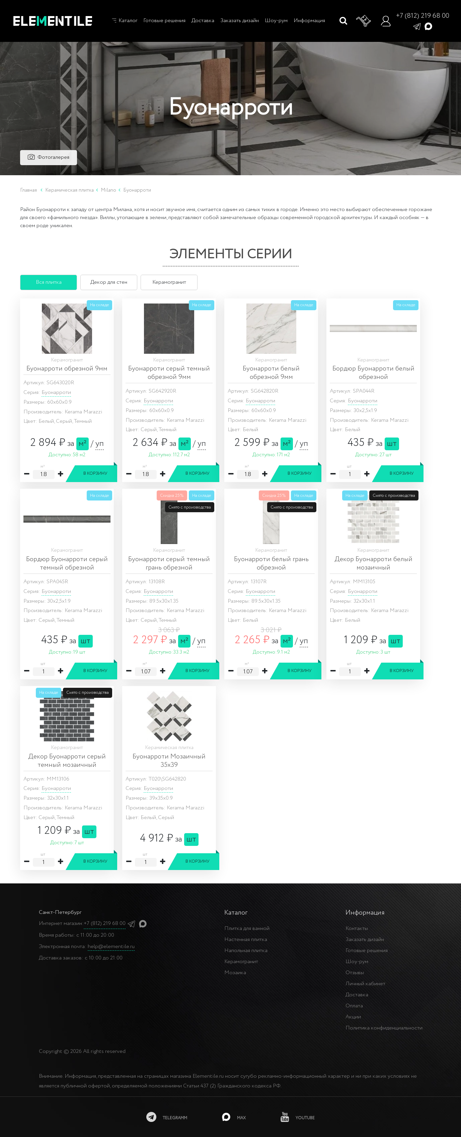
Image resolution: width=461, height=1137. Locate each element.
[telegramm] (166, 1117)
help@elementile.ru (111, 946)
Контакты (356, 928)
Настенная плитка (245, 939)
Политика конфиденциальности (383, 1028)
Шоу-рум (276, 20)
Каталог (124, 20)
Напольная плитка (245, 950)
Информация (309, 20)
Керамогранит (241, 961)
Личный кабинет (365, 984)
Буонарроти (56, 392)
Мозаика (235, 973)
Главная (28, 190)
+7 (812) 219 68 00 (422, 16)
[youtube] (298, 1117)
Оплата (354, 1006)
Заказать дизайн (239, 20)
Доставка (202, 20)
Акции (353, 1017)
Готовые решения (164, 20)
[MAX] (234, 1117)
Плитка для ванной (247, 928)
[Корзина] (364, 21)
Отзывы (354, 973)
